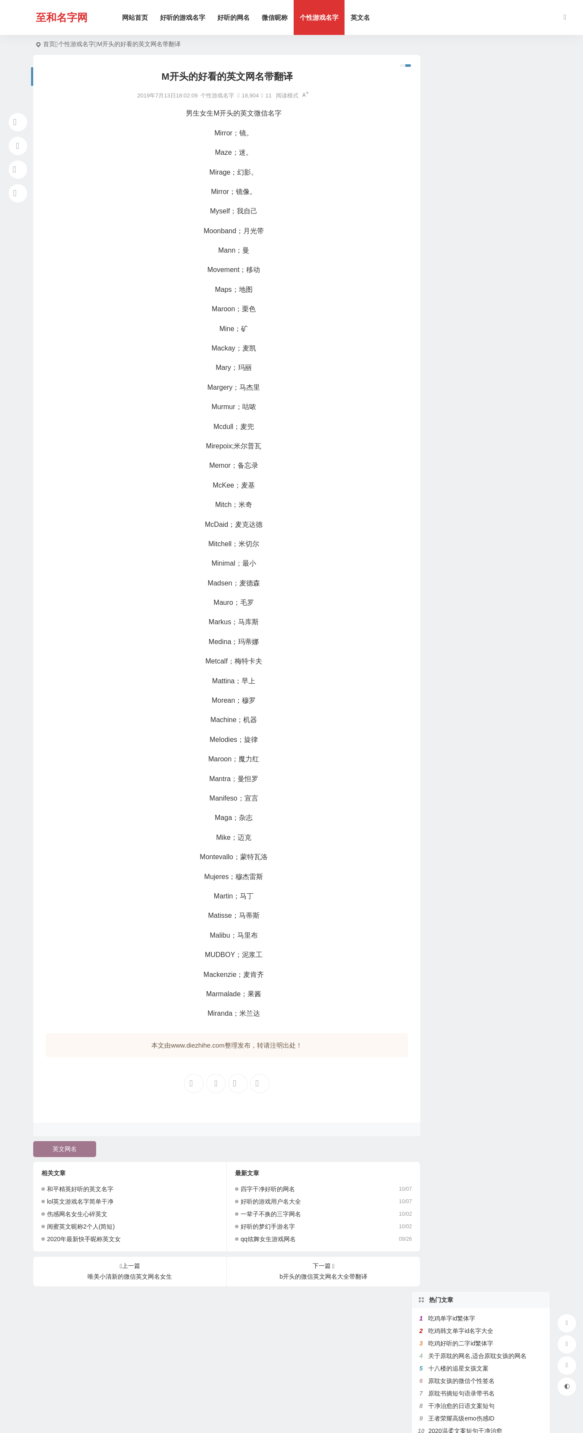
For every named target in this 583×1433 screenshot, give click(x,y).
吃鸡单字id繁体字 (451, 81)
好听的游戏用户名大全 (264, 1201)
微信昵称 (276, 17)
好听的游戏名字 (184, 17)
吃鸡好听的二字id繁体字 (460, 106)
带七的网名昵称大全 (455, 256)
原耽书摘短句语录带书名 (461, 156)
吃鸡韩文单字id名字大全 (460, 94)
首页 (49, 44)
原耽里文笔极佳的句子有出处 (467, 294)
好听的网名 (235, 17)
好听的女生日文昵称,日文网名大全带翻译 (483, 344)
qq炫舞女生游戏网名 (261, 1239)
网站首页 (136, 17)
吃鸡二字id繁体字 (451, 369)
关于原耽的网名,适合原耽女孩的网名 (477, 119)
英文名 (361, 17)
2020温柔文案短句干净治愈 (465, 194)
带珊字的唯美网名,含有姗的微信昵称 (477, 244)
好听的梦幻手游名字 (261, 1226)
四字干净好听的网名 (261, 1189)
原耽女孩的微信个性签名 (461, 144)
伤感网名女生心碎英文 (77, 1214)
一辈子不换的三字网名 (264, 1214)
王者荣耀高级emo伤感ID (461, 181)
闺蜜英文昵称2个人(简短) (81, 1226)
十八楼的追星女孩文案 (458, 131)
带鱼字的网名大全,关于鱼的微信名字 (477, 206)
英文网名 (64, 1148)
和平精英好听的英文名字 (80, 1189)
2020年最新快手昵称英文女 (84, 1239)
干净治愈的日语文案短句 (461, 169)
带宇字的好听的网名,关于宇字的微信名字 (483, 331)
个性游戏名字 (320, 17)
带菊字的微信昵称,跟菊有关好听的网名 (480, 356)
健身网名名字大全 (452, 281)
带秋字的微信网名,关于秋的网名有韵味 (480, 319)
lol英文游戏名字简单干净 (80, 1201)
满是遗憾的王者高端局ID (461, 219)
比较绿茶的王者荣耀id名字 (463, 269)
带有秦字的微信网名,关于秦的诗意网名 (480, 306)
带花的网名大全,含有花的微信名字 (474, 231)
